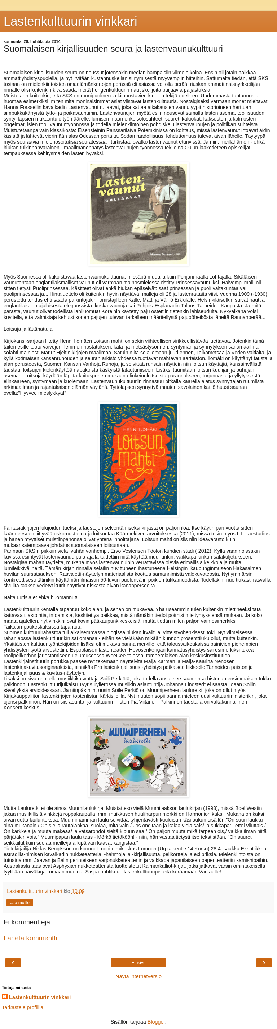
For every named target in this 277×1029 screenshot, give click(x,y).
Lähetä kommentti (30, 938)
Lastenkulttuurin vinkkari (70, 21)
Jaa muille (20, 902)
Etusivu (138, 962)
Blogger (156, 1022)
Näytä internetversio (138, 976)
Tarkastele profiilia (22, 1007)
